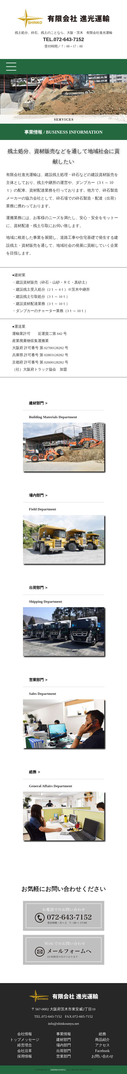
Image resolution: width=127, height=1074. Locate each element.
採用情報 (24, 1056)
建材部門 (63, 1040)
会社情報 (24, 1034)
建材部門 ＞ (38, 403)
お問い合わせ (102, 1056)
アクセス (102, 1045)
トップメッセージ (24, 1040)
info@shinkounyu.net (63, 1024)
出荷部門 (63, 1051)
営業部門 (63, 1056)
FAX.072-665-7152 (79, 1016)
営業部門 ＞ (38, 680)
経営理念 (24, 1045)
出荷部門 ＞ (38, 588)
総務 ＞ (35, 772)
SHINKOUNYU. (58, 1070)
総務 (102, 1034)
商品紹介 (102, 1040)
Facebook (102, 1051)
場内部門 (63, 1045)
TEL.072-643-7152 (63, 39)
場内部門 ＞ (38, 495)
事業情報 (63, 1034)
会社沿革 (24, 1051)
